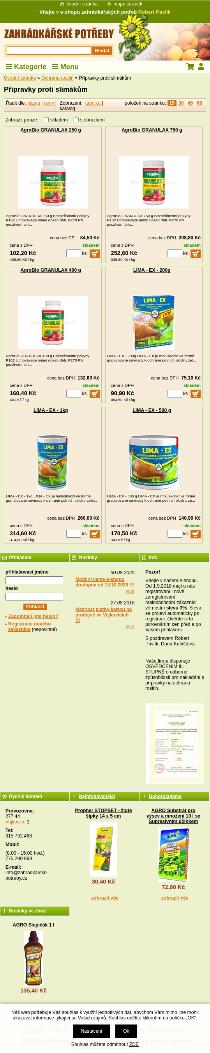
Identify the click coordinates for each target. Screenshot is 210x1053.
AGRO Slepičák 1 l (34, 925)
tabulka (93, 103)
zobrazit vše (104, 898)
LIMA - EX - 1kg (51, 410)
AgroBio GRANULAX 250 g (50, 130)
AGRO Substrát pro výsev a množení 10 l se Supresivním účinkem (173, 816)
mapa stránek (127, 4)
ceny (49, 103)
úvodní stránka (82, 4)
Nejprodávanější (97, 796)
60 (199, 103)
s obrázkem (92, 120)
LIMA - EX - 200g (151, 270)
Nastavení (91, 1031)
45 (190, 103)
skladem (61, 120)
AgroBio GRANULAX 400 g (50, 270)
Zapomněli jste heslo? (33, 616)
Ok (126, 1031)
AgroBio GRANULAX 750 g (152, 130)
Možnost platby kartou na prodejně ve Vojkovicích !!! (103, 615)
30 (181, 103)
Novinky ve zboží (28, 911)
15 (172, 103)
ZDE (134, 1044)
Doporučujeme (165, 796)
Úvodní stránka (20, 78)
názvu (33, 103)
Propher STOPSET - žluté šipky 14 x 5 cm (103, 813)
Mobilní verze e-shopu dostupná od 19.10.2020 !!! (104, 582)
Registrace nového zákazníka (29, 626)
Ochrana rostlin (57, 78)
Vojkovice (15, 822)
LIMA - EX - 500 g (151, 410)
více (130, 591)
